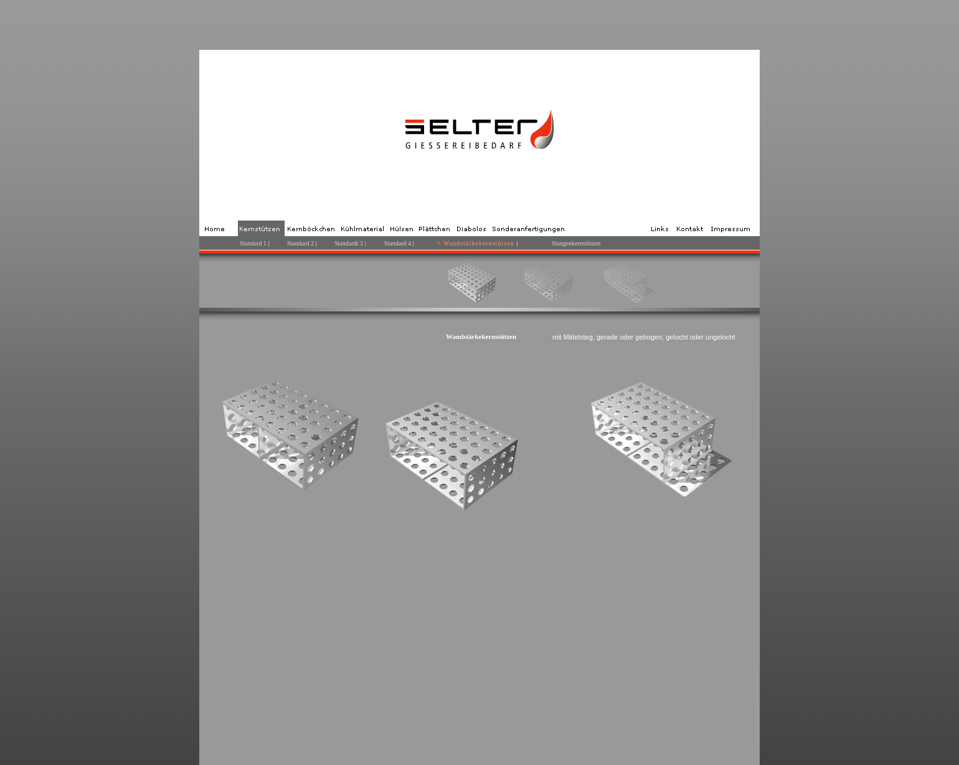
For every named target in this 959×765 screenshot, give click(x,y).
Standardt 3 (348, 243)
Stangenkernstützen (576, 243)
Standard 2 (300, 243)
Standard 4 (398, 243)
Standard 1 (253, 243)
